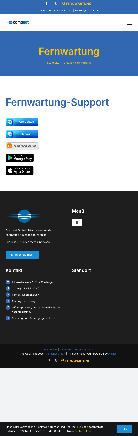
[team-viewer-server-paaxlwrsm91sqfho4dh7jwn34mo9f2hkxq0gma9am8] (22, 131)
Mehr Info (85, 430)
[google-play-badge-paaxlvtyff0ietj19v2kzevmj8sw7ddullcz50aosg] (20, 154)
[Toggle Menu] (129, 24)
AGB (91, 349)
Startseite (53, 62)
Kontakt (67, 62)
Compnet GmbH (55, 353)
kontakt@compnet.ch (87, 10)
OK (125, 429)
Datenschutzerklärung (73, 349)
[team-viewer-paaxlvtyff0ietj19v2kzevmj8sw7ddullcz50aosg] (22, 119)
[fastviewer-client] (22, 143)
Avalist (112, 353)
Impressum (50, 349)
